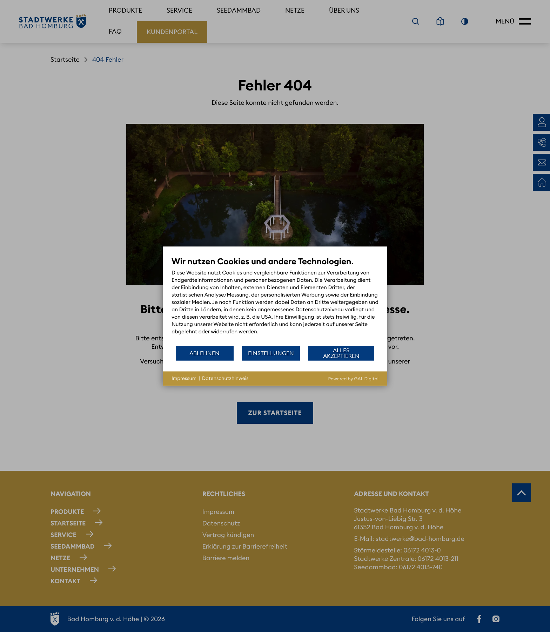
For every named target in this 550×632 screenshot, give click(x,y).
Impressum (184, 378)
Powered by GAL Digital (353, 378)
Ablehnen (204, 352)
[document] (275, 300)
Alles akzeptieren (341, 353)
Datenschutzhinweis (225, 378)
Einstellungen (271, 352)
